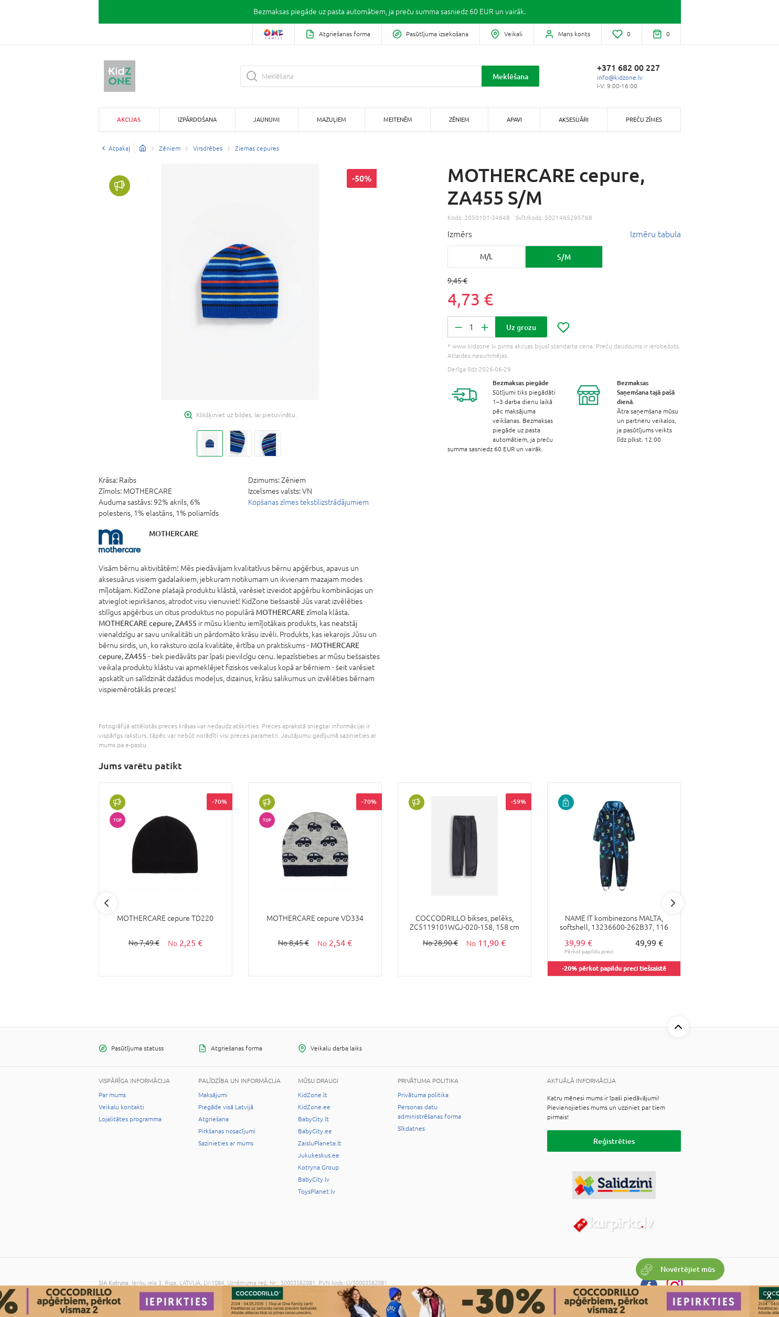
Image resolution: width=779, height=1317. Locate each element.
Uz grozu (521, 327)
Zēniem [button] (459, 119)
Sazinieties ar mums (225, 1143)
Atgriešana (213, 1119)
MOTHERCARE (173, 533)
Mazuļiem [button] (331, 119)
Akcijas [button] (129, 119)
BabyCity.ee (315, 1131)
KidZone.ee (314, 1107)
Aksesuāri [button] (574, 119)
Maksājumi (213, 1095)
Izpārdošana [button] (197, 119)
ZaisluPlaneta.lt (320, 1143)
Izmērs (459, 234)
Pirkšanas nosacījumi (226, 1131)
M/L (486, 256)
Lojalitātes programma (130, 1119)
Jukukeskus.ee (318, 1155)
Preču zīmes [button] (644, 119)
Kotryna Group (318, 1167)
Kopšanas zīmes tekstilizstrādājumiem (308, 502)
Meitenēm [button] (397, 119)
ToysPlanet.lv (316, 1191)
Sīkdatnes (411, 1128)
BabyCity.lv (313, 1179)
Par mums (112, 1095)
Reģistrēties (614, 1141)
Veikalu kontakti (121, 1107)
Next (673, 903)
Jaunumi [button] (266, 119)
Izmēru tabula (655, 234)
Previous (106, 903)
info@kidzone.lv (620, 77)
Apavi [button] (514, 119)
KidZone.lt (312, 1095)
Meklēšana (510, 76)
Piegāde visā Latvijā (225, 1107)
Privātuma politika (423, 1095)
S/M (564, 256)
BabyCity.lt (313, 1119)
